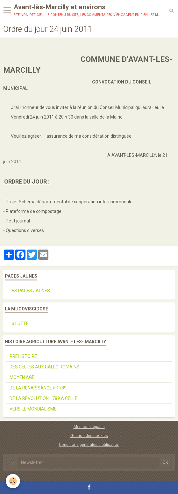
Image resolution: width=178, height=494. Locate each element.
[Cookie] (13, 481)
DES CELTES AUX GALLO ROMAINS (44, 366)
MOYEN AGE (22, 377)
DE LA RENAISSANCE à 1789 (38, 387)
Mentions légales (89, 426)
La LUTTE (19, 323)
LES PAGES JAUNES (30, 290)
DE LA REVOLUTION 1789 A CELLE (43, 398)
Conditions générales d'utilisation (89, 444)
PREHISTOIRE (23, 356)
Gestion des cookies (89, 435)
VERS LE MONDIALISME (33, 408)
